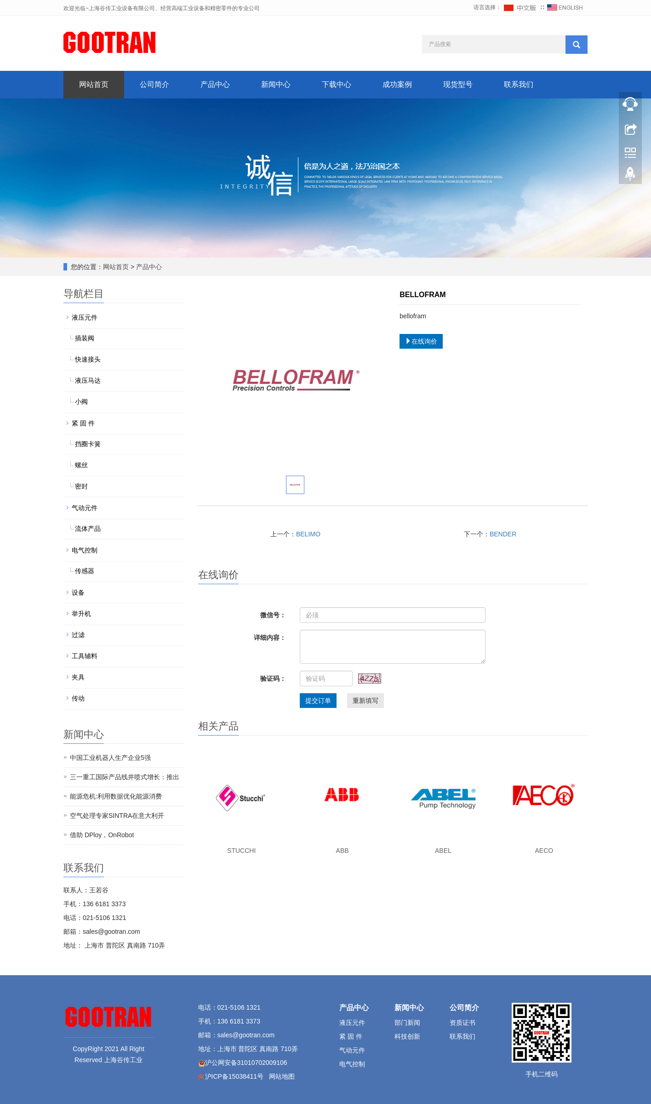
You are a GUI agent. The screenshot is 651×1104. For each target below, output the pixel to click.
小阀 (81, 401)
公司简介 (154, 84)
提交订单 (318, 700)
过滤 (78, 634)
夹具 (78, 677)
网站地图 (282, 1076)
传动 (78, 698)
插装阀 (84, 338)
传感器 (84, 571)
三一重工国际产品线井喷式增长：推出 (124, 777)
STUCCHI (241, 850)
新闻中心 (276, 84)
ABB (342, 850)
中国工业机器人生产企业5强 (110, 757)
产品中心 (215, 84)
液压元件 (84, 317)
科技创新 (407, 1036)
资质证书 (462, 1022)
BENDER (503, 534)
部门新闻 (407, 1022)
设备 (78, 592)
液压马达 (88, 380)
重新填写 (365, 700)
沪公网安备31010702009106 (246, 1062)
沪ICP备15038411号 (234, 1076)
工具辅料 (84, 656)
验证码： (273, 678)
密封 (81, 486)
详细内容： (270, 637)
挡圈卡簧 (88, 444)
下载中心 (336, 84)
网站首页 (93, 84)
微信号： (273, 615)
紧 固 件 (83, 423)
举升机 (81, 613)
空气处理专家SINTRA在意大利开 (117, 815)
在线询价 (421, 341)
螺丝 (81, 465)
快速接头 (88, 359)
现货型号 (458, 84)
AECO (544, 850)
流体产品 (88, 528)
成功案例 (397, 84)
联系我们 (518, 84)
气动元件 (84, 508)
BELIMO (308, 534)
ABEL (443, 850)
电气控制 (84, 550)
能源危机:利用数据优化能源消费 (116, 796)
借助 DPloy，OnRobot (102, 835)
